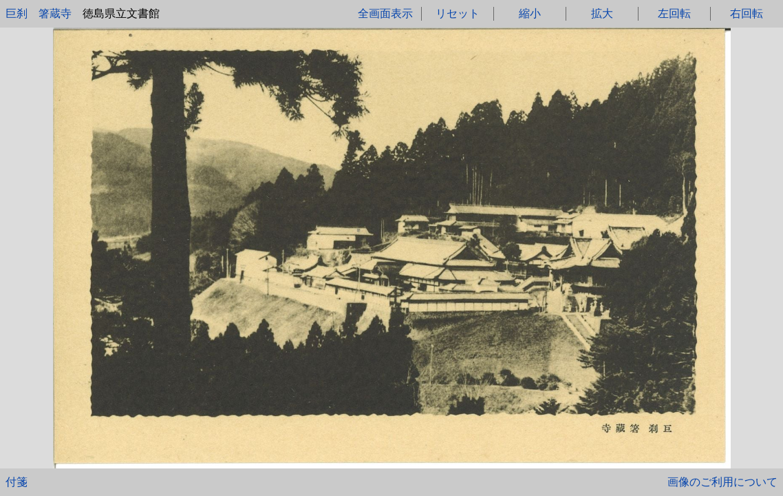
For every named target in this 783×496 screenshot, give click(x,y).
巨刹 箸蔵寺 (39, 13)
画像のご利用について (722, 482)
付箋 (17, 482)
